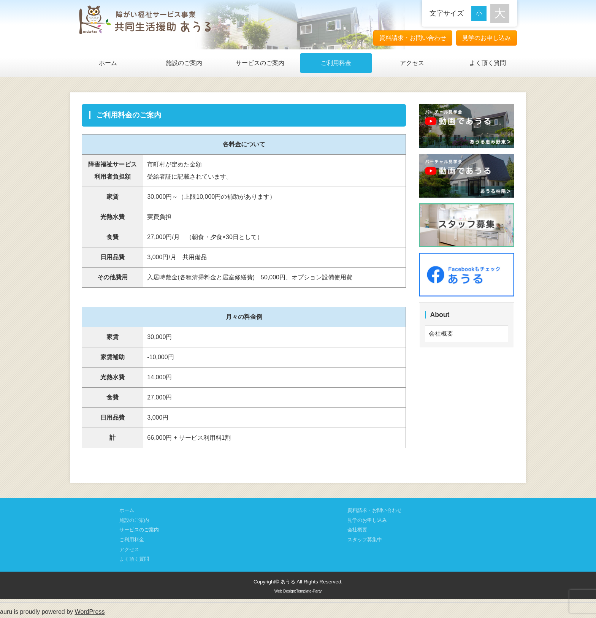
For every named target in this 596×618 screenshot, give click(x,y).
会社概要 (441, 333)
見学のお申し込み (486, 38)
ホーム (108, 63)
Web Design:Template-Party (298, 591)
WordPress (90, 611)
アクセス (412, 63)
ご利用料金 (336, 63)
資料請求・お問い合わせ (412, 38)
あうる (288, 582)
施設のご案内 (184, 63)
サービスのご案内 (260, 63)
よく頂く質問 (487, 63)
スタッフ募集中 (364, 539)
